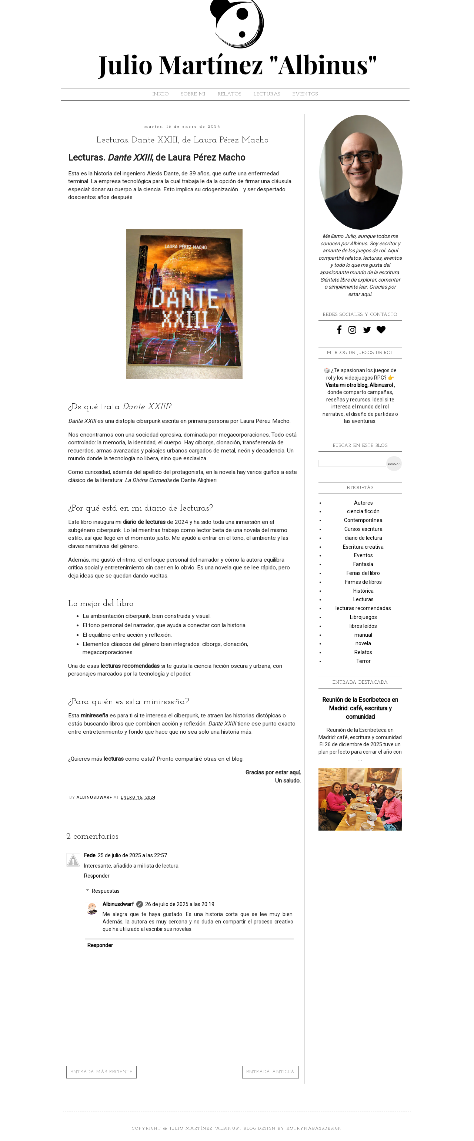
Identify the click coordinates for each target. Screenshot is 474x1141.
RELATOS (229, 94)
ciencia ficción (363, 511)
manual (363, 635)
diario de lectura (363, 538)
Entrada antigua (270, 1072)
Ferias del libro (363, 573)
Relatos (363, 652)
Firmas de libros (363, 582)
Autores (363, 503)
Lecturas (363, 599)
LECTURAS (267, 94)
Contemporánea (363, 520)
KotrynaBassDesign (314, 1129)
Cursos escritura (363, 529)
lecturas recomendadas (363, 608)
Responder (97, 876)
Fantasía (363, 564)
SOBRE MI (193, 94)
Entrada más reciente (101, 1072)
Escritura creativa (363, 547)
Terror (363, 661)
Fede (90, 855)
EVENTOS (305, 94)
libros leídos (363, 626)
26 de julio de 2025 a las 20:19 (179, 904)
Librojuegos (363, 617)
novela (363, 643)
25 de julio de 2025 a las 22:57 (132, 855)
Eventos (363, 555)
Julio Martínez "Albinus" (205, 1129)
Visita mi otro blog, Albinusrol (360, 385)
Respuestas (106, 891)
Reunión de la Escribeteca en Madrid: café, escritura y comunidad (360, 708)
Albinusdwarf (118, 904)
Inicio (161, 94)
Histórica (363, 591)
